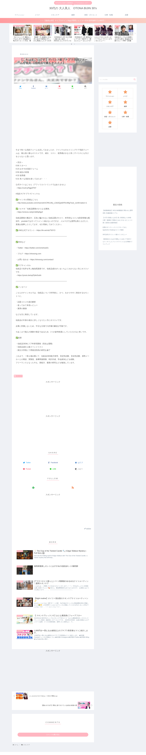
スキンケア (18, 376)
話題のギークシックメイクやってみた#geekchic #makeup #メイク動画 (115, 229)
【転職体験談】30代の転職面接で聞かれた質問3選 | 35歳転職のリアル (118, 212)
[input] (118, 79)
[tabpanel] (22, 33)
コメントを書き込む (53, 735)
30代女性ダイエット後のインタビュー (115, 234)
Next (135, 33)
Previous (11, 33)
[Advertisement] (53, 96)
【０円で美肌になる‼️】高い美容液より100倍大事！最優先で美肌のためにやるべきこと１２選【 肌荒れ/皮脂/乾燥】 (117, 220)
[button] (134, 79)
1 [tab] (71, 44)
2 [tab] (75, 44)
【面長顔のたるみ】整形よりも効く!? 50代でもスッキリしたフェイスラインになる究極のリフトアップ (117, 241)
